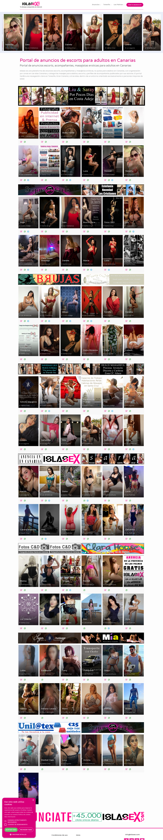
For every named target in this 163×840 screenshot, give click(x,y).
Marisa (23, 581)
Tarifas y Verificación (46, 169)
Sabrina (128, 402)
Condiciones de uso (60, 835)
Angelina (45, 491)
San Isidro (46, 623)
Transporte (88, 670)
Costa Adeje (68, 174)
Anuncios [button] (95, 4)
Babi (64, 171)
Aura (127, 760)
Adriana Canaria (48, 709)
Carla (106, 350)
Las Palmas (67, 136)
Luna (85, 171)
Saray (106, 44)
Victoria (86, 760)
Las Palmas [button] (118, 4)
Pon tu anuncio (134, 5)
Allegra (128, 133)
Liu (84, 440)
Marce (86, 260)
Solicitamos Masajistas (25, 349)
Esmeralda (46, 670)
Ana (106, 760)
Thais (126, 44)
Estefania (87, 133)
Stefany (107, 709)
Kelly (106, 491)
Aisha (128, 440)
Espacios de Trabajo (89, 400)
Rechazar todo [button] (26, 830)
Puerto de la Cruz (69, 712)
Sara (46, 44)
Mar (22, 260)
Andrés (128, 709)
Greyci (107, 670)
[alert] (19, 818)
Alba (64, 402)
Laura (85, 709)
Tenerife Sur (88, 264)
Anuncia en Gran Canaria (133, 579)
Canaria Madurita (28, 529)
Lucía (127, 491)
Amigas (65, 581)
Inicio (78, 835)
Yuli (84, 529)
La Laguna (30, 48)
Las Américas (71, 48)
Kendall (86, 581)
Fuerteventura (110, 495)
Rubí (43, 619)
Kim (85, 619)
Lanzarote (88, 584)
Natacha (28, 44)
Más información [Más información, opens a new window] (9, 817)
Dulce (65, 491)
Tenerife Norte (110, 623)
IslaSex (44, 133)
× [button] (33, 800)
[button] (18, 834)
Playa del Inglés (48, 712)
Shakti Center (68, 133)
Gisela (65, 619)
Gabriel (128, 670)
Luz (65, 44)
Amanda (24, 760)
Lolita (22, 670)
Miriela (107, 619)
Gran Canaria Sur (27, 136)
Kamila (23, 491)
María (65, 709)
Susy (22, 312)
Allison (65, 312)
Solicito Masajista (28, 402)
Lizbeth (128, 350)
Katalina (129, 312)
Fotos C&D (109, 222)
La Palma (129, 315)
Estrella (107, 312)
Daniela (87, 44)
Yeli (105, 402)
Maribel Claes (47, 760)
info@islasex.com (132, 834)
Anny (127, 619)
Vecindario (67, 623)
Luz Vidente (25, 619)
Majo (22, 222)
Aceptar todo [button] (11, 830)
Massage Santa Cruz (132, 259)
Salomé (107, 440)
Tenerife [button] (106, 4)
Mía (6, 44)
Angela (44, 350)
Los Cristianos (11, 48)
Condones (109, 133)
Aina (43, 529)
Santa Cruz (90, 48)
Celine (44, 402)
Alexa (43, 581)
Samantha (46, 440)
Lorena (147, 44)
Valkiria (23, 709)
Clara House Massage (47, 259)
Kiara (64, 529)
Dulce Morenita (90, 350)
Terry (64, 670)
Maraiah (108, 171)
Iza (84, 312)
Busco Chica (89, 222)
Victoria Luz (88, 491)
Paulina (23, 133)
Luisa (106, 260)
